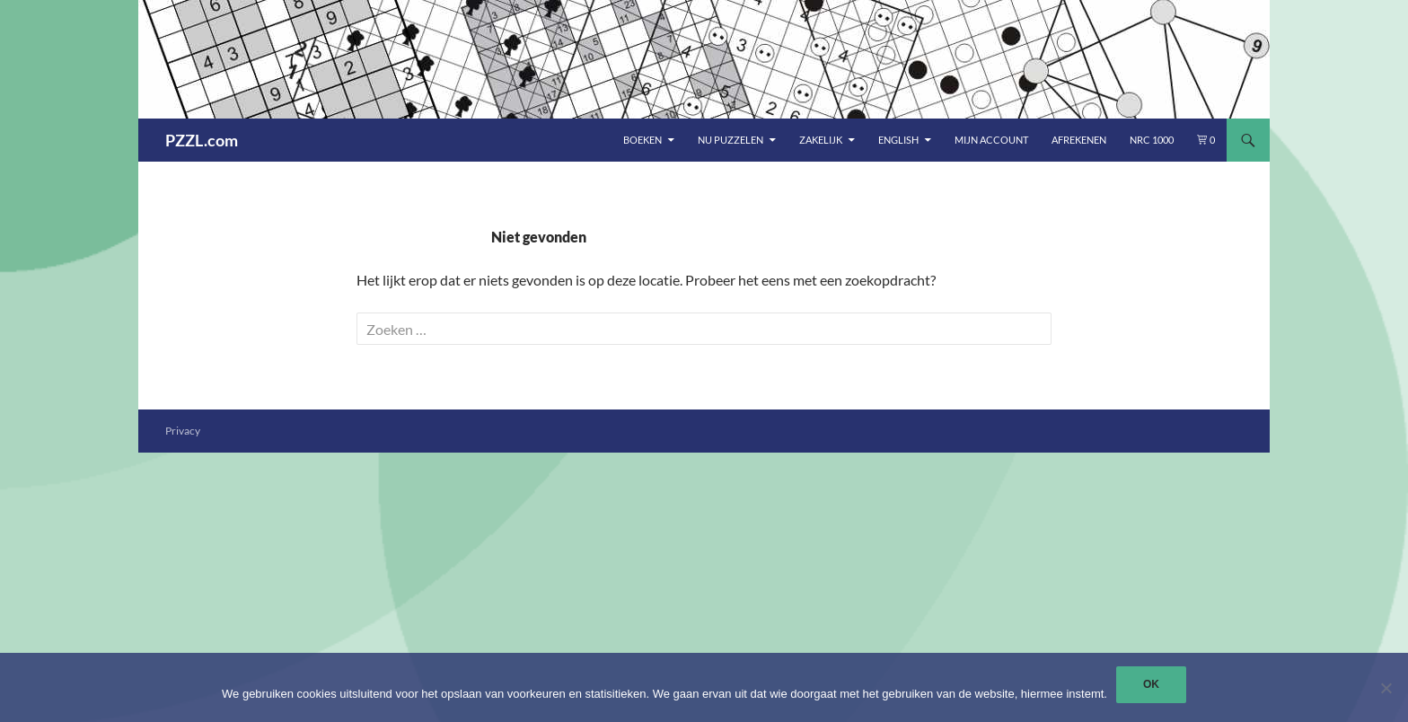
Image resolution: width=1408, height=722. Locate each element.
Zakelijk (820, 139)
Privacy (182, 430)
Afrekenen (1079, 139)
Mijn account (991, 139)
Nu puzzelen (730, 139)
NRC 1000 (1152, 139)
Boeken (642, 139)
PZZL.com (201, 140)
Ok (1151, 684)
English (898, 139)
